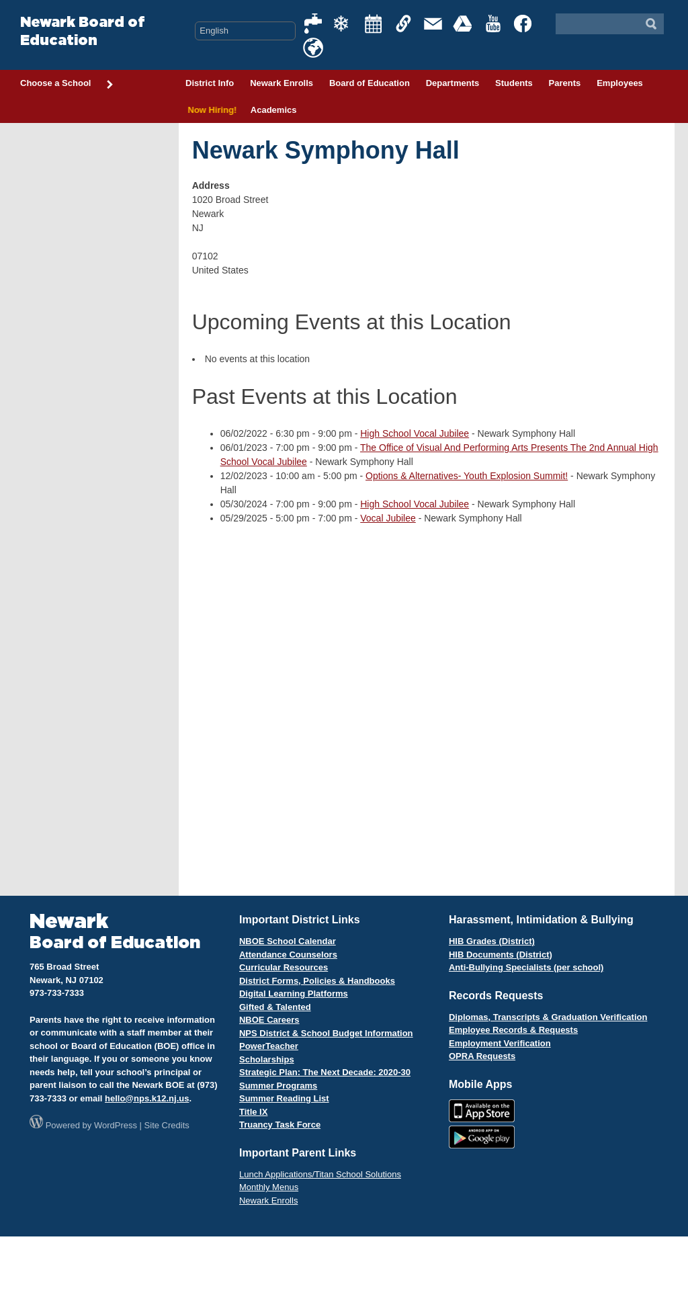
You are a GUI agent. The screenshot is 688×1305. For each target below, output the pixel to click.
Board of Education (369, 83)
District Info (209, 83)
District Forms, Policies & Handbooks (317, 981)
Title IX (253, 1112)
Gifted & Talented (275, 1007)
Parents (565, 83)
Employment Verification (500, 1043)
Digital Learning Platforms (293, 993)
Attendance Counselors (288, 955)
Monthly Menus (268, 1187)
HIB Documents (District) (500, 955)
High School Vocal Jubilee (414, 433)
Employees (620, 83)
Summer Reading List (284, 1098)
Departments (452, 83)
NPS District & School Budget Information (326, 1033)
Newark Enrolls (281, 83)
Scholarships (266, 1059)
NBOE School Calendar (287, 941)
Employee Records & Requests (513, 1030)
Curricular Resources (283, 967)
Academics (274, 110)
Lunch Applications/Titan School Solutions (320, 1174)
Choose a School (67, 84)
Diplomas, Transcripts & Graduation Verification (548, 1017)
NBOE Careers (269, 1020)
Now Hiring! (209, 110)
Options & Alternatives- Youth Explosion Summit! (467, 475)
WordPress (115, 1125)
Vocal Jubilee (388, 518)
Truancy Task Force (279, 1125)
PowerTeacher (268, 1046)
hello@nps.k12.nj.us (147, 1098)
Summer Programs (278, 1086)
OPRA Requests (482, 1056)
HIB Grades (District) (492, 941)
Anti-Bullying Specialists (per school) (526, 967)
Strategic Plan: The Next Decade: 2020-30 (325, 1072)
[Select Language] (245, 31)
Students (514, 83)
